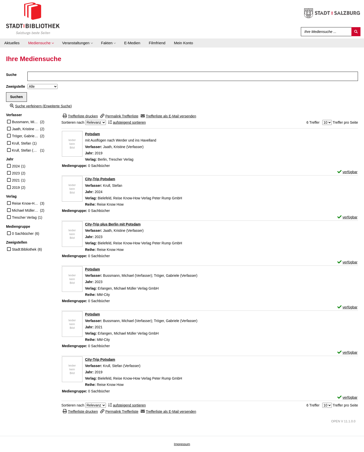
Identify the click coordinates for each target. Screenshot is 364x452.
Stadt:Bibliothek (24, 249)
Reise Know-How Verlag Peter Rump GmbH (25, 203)
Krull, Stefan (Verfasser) (25, 150)
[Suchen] (355, 31)
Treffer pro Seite (345, 122)
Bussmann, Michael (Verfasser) (25, 122)
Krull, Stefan (21, 143)
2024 (16, 166)
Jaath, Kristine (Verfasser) (25, 129)
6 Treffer (312, 122)
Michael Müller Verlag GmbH (25, 210)
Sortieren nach (72, 122)
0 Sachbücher (22, 234)
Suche (11, 75)
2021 (16, 180)
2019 (16, 188)
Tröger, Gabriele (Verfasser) (25, 136)
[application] (41, 43)
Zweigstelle (15, 86)
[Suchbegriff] (325, 31)
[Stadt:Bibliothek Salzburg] (33, 18)
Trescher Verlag (24, 217)
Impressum (182, 444)
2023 (16, 173)
